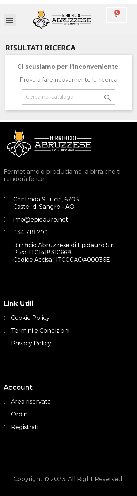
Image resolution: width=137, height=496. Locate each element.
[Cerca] (68, 97)
